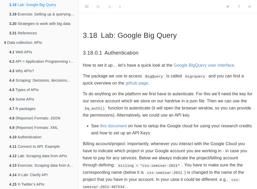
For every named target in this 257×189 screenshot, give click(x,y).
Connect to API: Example (34, 146)
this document (113, 126)
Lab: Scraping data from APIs (38, 156)
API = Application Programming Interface (44, 61)
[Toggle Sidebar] (86, 6)
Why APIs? (21, 71)
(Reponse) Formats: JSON (34, 118)
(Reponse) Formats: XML (33, 127)
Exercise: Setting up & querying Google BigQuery (44, 14)
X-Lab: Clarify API (28, 175)
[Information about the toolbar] (120, 6)
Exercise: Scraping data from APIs (42, 165)
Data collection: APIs (23, 42)
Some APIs (21, 99)
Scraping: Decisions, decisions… (40, 80)
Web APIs (20, 52)
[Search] (98, 6)
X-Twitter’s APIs (26, 184)
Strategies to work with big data (39, 24)
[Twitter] (228, 6)
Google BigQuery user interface (204, 65)
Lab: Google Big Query (32, 5)
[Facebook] (239, 6)
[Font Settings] (109, 6)
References (23, 33)
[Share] (249, 6)
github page (137, 83)
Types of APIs (24, 90)
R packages (22, 109)
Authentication (25, 137)
